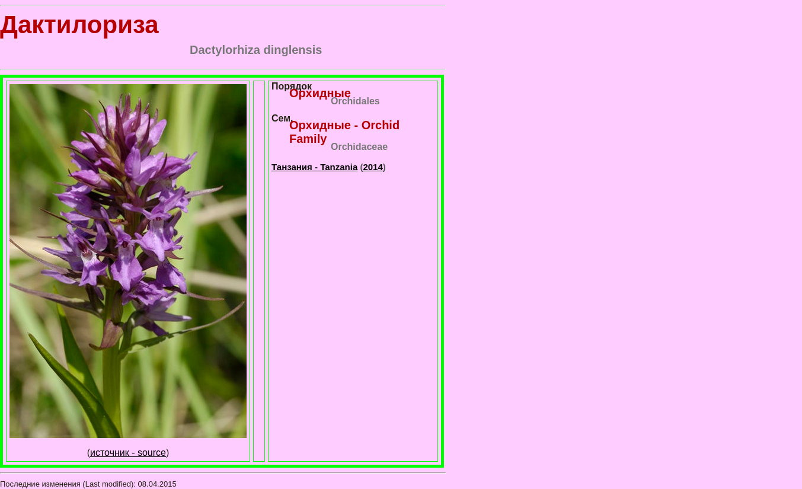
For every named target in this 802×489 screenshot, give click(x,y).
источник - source (128, 453)
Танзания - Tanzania (314, 167)
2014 (372, 167)
